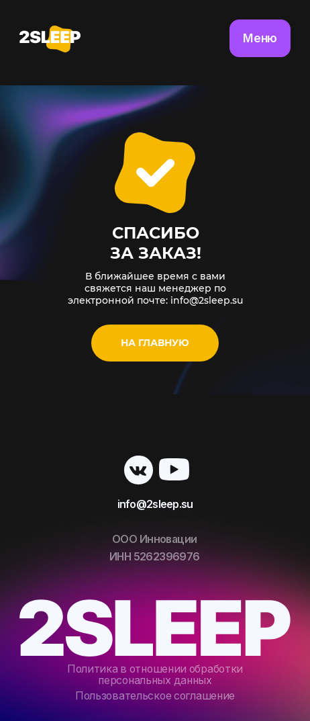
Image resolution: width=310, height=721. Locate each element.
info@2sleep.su (155, 504)
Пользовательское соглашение (155, 695)
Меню (260, 38)
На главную (155, 343)
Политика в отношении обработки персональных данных (155, 675)
